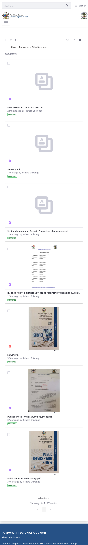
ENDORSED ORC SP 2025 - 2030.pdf (25, 107)
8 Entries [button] (44, 499)
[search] (67, 40)
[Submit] (67, 5)
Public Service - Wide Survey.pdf (23, 478)
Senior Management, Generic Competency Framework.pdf (37, 231)
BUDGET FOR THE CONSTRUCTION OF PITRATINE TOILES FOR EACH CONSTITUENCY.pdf (44, 292)
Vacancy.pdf (13, 169)
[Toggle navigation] (6, 22)
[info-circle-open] (73, 40)
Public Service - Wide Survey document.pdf (29, 416)
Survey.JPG (12, 354)
